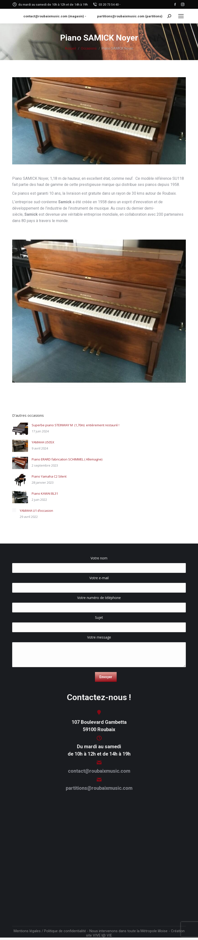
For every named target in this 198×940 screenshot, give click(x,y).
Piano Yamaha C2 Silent (49, 476)
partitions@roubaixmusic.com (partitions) (129, 16)
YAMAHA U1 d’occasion (36, 510)
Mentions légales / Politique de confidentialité (50, 931)
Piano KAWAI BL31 (45, 493)
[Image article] (20, 429)
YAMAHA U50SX (43, 442)
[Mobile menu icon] (181, 16)
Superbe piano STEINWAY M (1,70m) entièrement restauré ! (75, 425)
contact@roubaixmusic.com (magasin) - (54, 16)
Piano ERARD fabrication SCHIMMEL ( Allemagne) (67, 459)
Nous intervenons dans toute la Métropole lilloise (128, 931)
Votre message (99, 639)
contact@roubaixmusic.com (99, 771)
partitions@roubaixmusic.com (99, 788)
